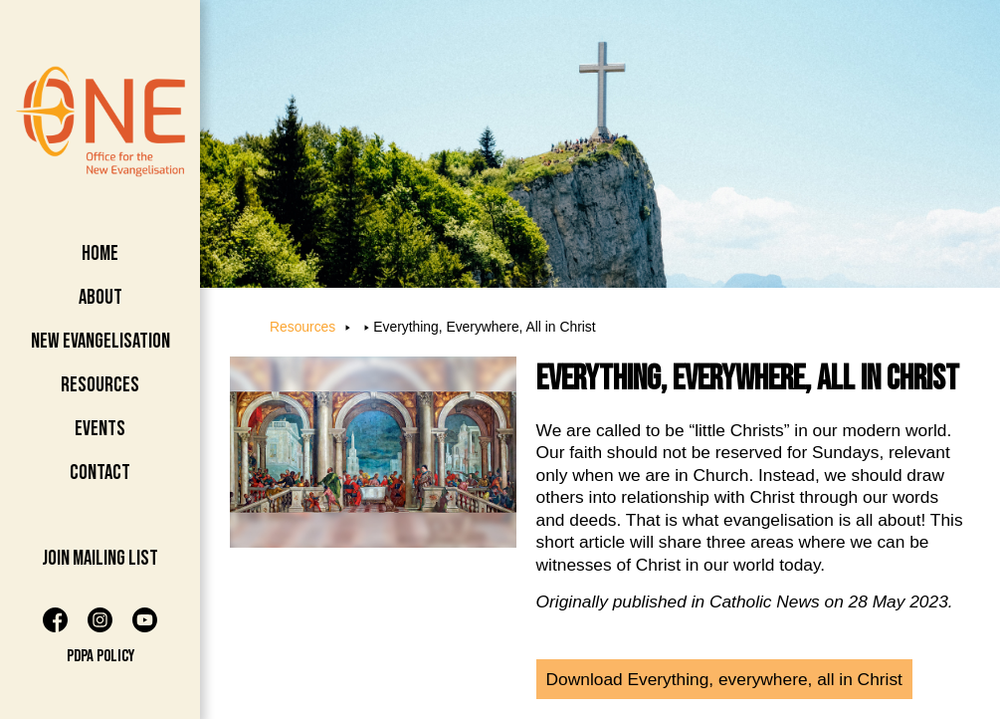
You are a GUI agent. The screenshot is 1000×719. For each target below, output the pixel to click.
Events (100, 428)
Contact (100, 472)
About (100, 297)
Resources (100, 384)
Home (100, 253)
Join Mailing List (100, 558)
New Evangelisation (100, 341)
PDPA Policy (100, 655)
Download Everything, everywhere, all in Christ (724, 679)
